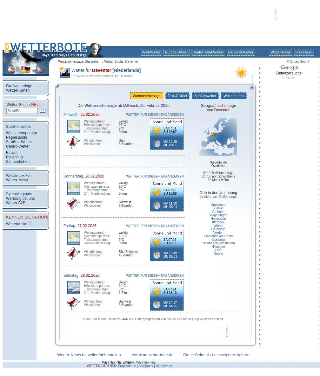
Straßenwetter (205, 96)
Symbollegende (19, 194)
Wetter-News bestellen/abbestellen (89, 354)
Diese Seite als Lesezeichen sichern (216, 354)
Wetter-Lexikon (18, 175)
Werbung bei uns (20, 198)
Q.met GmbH (299, 61)
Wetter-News (280, 52)
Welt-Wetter (151, 52)
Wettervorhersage (146, 96)
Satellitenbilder (18, 126)
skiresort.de (164, 366)
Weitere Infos (234, 96)
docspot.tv (146, 366)
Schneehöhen (18, 161)
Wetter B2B (15, 203)
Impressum (304, 52)
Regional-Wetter (240, 52)
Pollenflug (14, 157)
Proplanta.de (127, 366)
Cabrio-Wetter (18, 146)
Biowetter (14, 152)
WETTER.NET (146, 362)
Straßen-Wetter (19, 142)
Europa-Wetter (176, 52)
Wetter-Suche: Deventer (121, 61)
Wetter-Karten (18, 90)
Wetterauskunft (18, 224)
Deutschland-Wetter (208, 52)
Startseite (91, 61)
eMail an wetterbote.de (153, 354)
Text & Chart (177, 96)
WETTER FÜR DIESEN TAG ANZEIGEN (155, 114)
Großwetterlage (19, 86)
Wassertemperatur (21, 133)
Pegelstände (16, 137)
